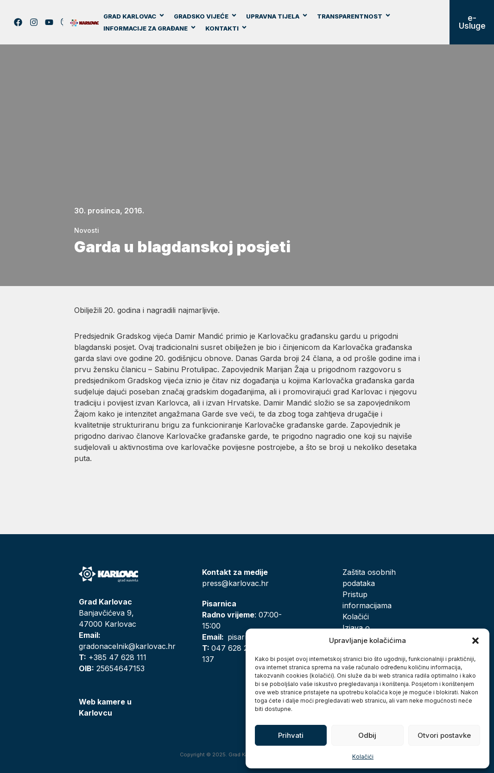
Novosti (86, 230)
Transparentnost (354, 16)
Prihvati (291, 735)
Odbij (367, 735)
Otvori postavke (444, 735)
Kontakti (226, 28)
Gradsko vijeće (205, 16)
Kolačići (363, 756)
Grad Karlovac (134, 16)
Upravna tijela (277, 16)
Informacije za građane (149, 28)
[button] (475, 640)
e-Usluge (472, 22)
